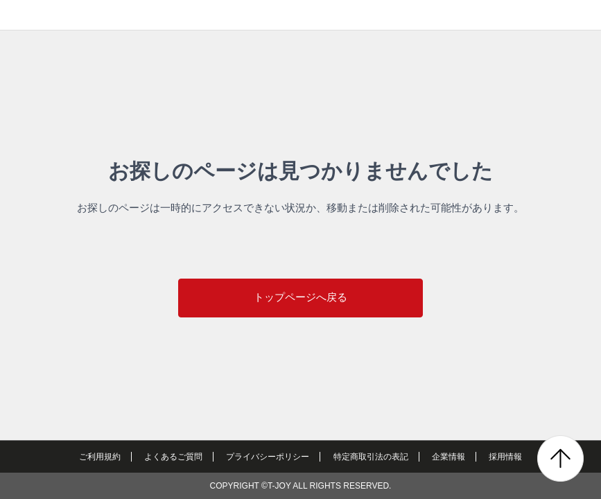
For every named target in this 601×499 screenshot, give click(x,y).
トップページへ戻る (300, 297)
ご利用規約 (100, 457)
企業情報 (448, 457)
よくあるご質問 (173, 457)
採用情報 (505, 457)
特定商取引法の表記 (370, 457)
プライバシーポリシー (267, 457)
